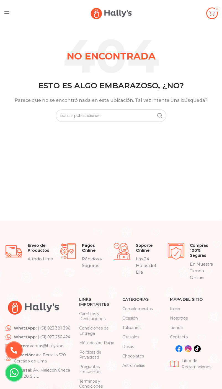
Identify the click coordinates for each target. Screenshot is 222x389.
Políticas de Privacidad (90, 355)
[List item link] (40, 328)
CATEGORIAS (135, 299)
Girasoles (130, 336)
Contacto (179, 336)
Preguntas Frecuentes (90, 369)
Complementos (137, 308)
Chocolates (133, 356)
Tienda (176, 327)
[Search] (111, 115)
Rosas (128, 346)
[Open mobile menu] (6, 13)
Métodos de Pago (96, 342)
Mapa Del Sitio (186, 299)
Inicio (175, 308)
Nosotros (179, 318)
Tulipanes (131, 327)
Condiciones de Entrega (94, 331)
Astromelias (133, 365)
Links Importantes (94, 302)
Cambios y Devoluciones (92, 316)
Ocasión (130, 318)
